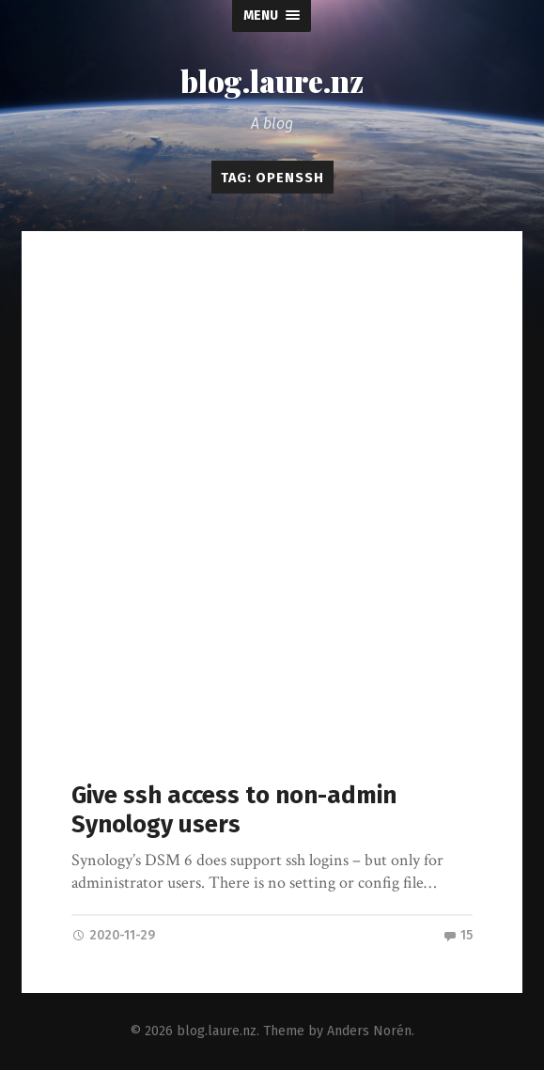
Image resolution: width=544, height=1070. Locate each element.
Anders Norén (369, 1031)
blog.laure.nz (272, 80)
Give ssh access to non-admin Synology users (233, 810)
